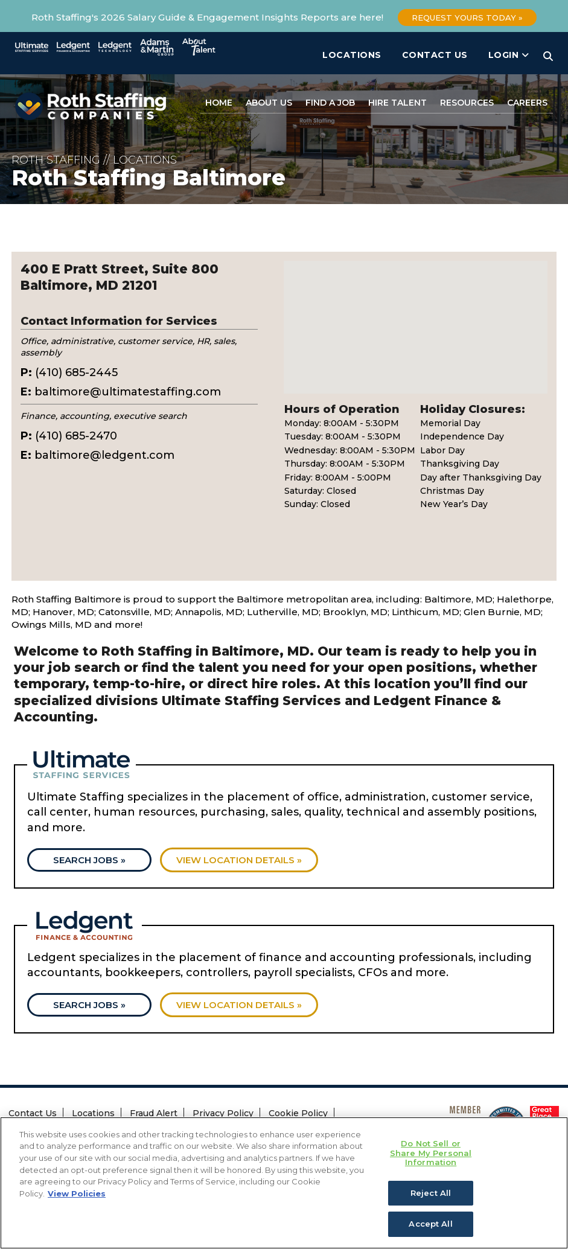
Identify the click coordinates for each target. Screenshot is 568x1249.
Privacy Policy (223, 1113)
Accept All (430, 1225)
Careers (527, 102)
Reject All (430, 1194)
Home (218, 102)
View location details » (239, 860)
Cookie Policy (298, 1113)
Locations (351, 55)
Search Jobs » (89, 860)
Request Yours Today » (467, 17)
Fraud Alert (153, 1113)
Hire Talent (397, 102)
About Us (269, 102)
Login (508, 55)
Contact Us (435, 55)
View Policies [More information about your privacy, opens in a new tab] (77, 1194)
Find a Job (330, 102)
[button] (416, 316)
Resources (467, 102)
